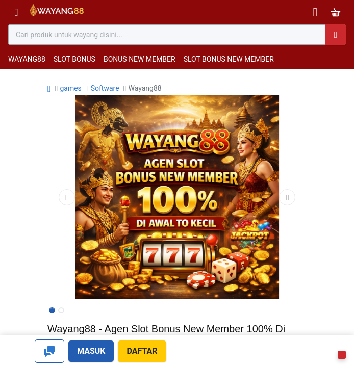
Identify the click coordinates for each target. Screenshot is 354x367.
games (70, 88)
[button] (66, 197)
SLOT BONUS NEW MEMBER (229, 59)
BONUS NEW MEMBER (139, 59)
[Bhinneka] (57, 12)
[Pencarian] (335, 34)
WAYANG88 (26, 59)
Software (105, 88)
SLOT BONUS (74, 59)
